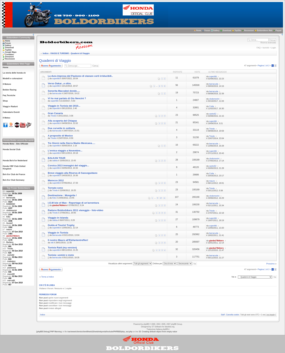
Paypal (278, 30)
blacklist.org (169, 327)
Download (227, 30)
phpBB (146, 324)
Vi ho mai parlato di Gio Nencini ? (67, 98)
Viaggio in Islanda (58, 217)
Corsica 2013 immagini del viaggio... (68, 165)
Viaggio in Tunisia (58, 232)
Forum (207, 30)
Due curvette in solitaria (61, 128)
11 (164, 198)
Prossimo (270, 264)
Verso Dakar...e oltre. (59, 83)
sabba (55, 160)
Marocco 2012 (56, 180)
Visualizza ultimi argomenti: (130, 263)
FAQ (259, 48)
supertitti (10, 191)
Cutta (211, 106)
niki (52, 242)
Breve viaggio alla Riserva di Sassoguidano (72, 173)
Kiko (8, 217)
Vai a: (233, 277)
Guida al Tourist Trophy (61, 225)
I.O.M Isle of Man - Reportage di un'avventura (73, 202)
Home (198, 30)
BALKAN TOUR (56, 158)
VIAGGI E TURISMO (59, 53)
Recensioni (249, 30)
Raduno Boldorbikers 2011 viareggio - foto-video (75, 210)
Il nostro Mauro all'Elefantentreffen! (68, 240)
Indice (46, 53)
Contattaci (9, 54)
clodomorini (11, 210)
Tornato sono (55, 188)
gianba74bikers (59, 205)
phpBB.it (165, 329)
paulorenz (11, 268)
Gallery (216, 30)
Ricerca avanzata (268, 42)
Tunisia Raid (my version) (62, 247)
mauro (9, 230)
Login (273, 48)
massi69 (11, 274)
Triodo (10, 249)
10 (161, 198)
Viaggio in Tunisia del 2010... (64, 105)
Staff (222, 315)
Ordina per (164, 263)
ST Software (157, 327)
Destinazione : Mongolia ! (62, 195)
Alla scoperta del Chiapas (62, 120)
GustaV (9, 223)
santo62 (10, 255)
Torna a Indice (47, 277)
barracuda (10, 198)
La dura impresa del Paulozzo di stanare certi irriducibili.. (80, 76)
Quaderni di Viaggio (80, 53)
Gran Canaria (55, 113)
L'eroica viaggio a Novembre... (65, 150)
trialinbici (11, 261)
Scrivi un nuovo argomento (51, 66)
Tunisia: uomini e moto (61, 255)
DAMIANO (10, 204)
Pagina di (263, 65)
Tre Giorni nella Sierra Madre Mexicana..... (71, 143)
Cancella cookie (232, 315)
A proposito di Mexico (60, 135)
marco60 (11, 280)
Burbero (9, 242)
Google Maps (11, 52)
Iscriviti (266, 48)
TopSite (237, 30)
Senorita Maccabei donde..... (64, 91)
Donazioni (9, 57)
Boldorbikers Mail (264, 30)
